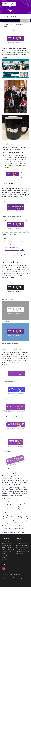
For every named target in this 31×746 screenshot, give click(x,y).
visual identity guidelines (12, 492)
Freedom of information (8, 581)
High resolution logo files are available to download (15, 275)
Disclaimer (5, 574)
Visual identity (18, 24)
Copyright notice (6, 578)
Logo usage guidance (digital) (14, 528)
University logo (8, 26)
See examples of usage (12, 247)
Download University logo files (14, 250)
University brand (10, 16)
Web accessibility (17, 578)
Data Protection (14, 574)
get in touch (9, 532)
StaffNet (8, 11)
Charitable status (21, 581)
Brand (11, 24)
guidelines (5, 258)
